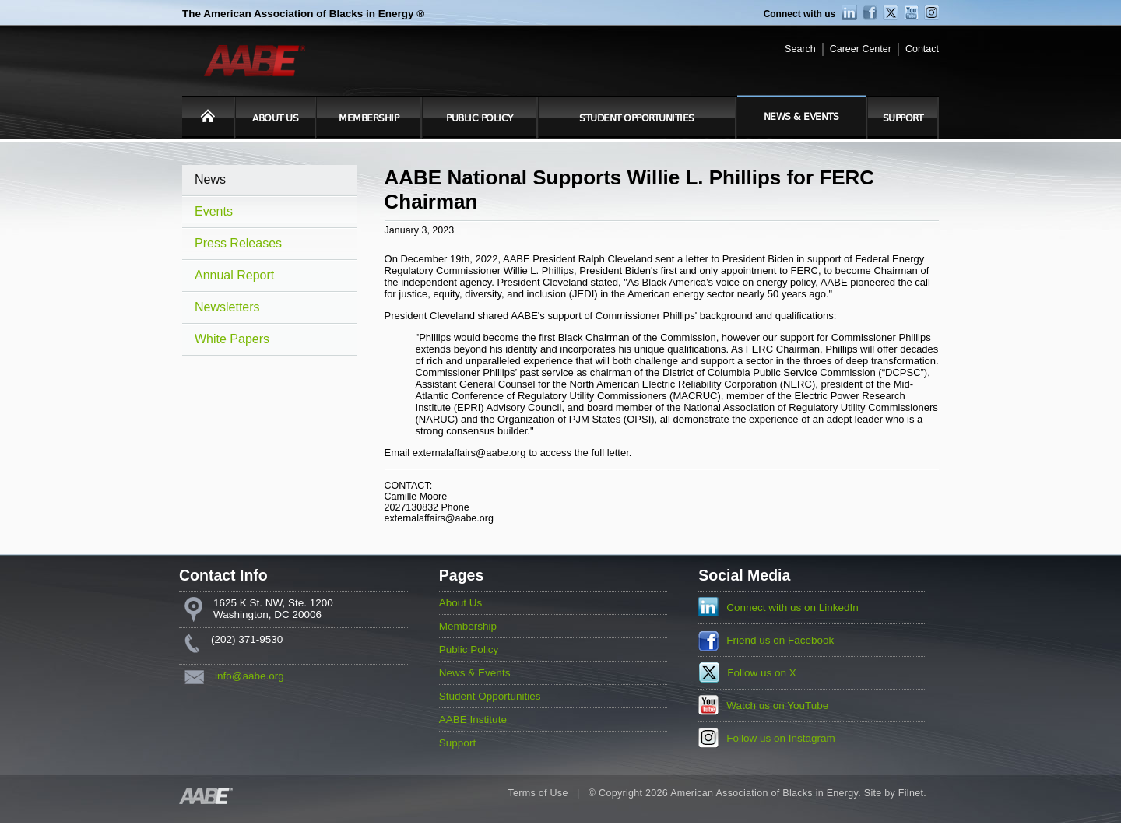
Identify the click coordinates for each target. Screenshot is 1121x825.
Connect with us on (792, 607)
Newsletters (227, 307)
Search (800, 49)
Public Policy (479, 118)
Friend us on (780, 640)
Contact (922, 49)
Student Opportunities (636, 118)
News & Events (801, 116)
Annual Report (234, 275)
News (210, 179)
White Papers (232, 339)
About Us (275, 118)
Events (214, 211)
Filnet (910, 793)
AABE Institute (473, 719)
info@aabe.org (249, 676)
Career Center (860, 49)
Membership (369, 118)
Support (903, 118)
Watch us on (777, 705)
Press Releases (238, 243)
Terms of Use (538, 793)
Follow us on (761, 673)
